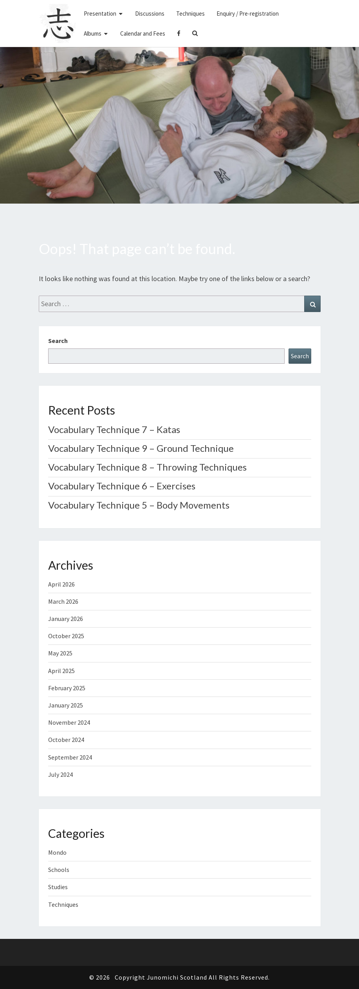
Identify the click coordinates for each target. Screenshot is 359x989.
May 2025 (60, 653)
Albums (92, 33)
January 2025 (65, 705)
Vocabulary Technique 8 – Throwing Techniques (147, 467)
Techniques (190, 13)
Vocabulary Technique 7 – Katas (114, 429)
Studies (58, 887)
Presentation (100, 13)
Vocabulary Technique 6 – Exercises (121, 485)
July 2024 (60, 774)
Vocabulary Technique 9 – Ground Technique (141, 448)
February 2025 (66, 688)
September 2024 (70, 757)
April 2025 (61, 671)
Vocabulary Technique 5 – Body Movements (138, 505)
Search (58, 341)
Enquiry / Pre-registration (247, 13)
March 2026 (63, 601)
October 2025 (66, 636)
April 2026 (61, 584)
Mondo (57, 852)
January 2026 (65, 619)
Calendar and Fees (142, 33)
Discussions (149, 13)
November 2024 (69, 722)
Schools (58, 869)
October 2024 (66, 740)
